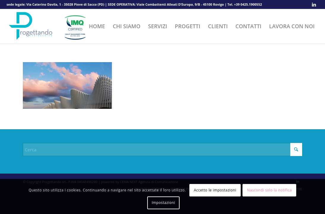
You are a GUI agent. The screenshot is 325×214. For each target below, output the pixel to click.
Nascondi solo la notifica (269, 190)
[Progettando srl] (51, 26)
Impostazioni (163, 202)
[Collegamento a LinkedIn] (314, 4)
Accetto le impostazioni (215, 190)
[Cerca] (162, 149)
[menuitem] (97, 26)
